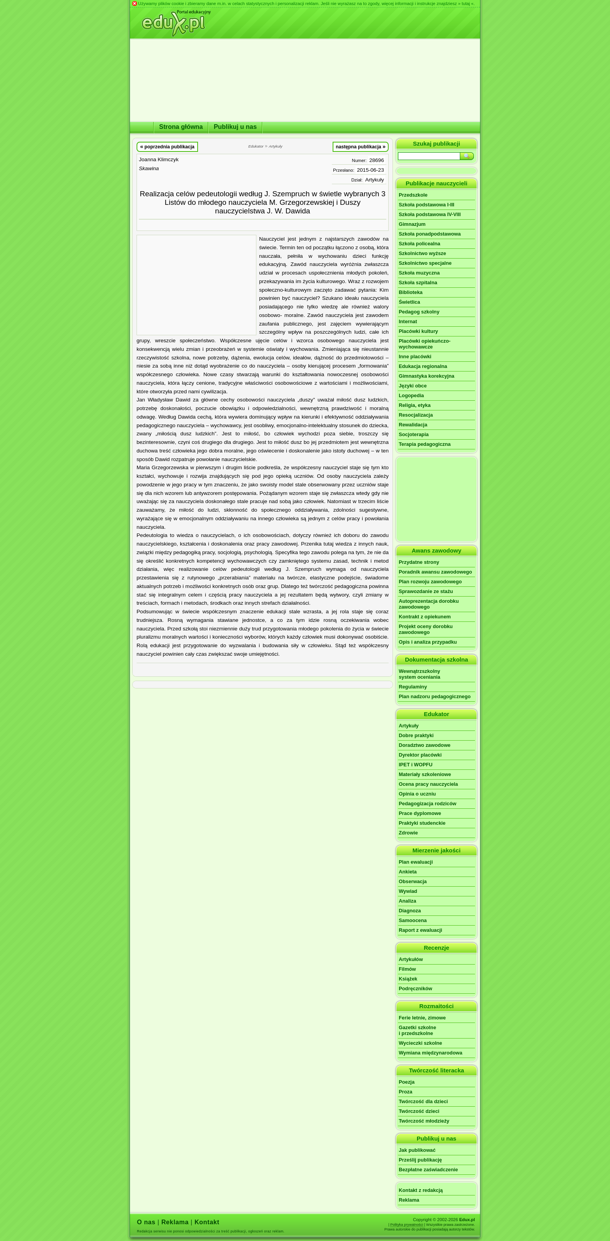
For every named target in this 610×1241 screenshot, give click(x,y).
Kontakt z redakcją (421, 1190)
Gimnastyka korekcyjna (426, 376)
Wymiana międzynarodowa (430, 1053)
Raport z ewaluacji (420, 930)
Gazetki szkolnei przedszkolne (417, 1030)
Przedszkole (413, 195)
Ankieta (408, 872)
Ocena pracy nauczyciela (428, 784)
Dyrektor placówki (420, 755)
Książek (408, 979)
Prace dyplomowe (420, 813)
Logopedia (411, 395)
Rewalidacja (413, 425)
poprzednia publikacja (167, 146)
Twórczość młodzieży (424, 1121)
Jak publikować (417, 1150)
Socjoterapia (414, 434)
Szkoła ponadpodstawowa (430, 234)
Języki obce (413, 386)
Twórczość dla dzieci (423, 1101)
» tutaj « (465, 3)
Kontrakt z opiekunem (425, 617)
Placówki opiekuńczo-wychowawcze (424, 344)
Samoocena (413, 920)
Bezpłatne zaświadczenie (428, 1169)
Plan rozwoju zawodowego (430, 581)
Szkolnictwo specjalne (425, 263)
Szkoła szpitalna (418, 282)
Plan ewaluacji (416, 862)
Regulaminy (413, 687)
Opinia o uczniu (417, 794)
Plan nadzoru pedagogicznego (435, 696)
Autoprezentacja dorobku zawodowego (429, 604)
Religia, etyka (415, 405)
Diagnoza (410, 911)
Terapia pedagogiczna (424, 444)
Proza (405, 1092)
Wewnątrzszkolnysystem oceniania (419, 674)
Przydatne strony (419, 562)
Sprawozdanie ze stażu (426, 591)
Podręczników (415, 988)
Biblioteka (410, 292)
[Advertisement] (196, 285)
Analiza (407, 901)
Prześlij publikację (420, 1160)
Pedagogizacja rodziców (427, 803)
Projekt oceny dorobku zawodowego (426, 629)
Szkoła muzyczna (419, 273)
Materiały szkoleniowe (425, 774)
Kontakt (207, 1222)
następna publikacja (361, 146)
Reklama (409, 1200)
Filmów (407, 969)
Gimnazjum (412, 224)
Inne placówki (415, 356)
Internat (408, 321)
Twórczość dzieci (419, 1111)
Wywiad (408, 891)
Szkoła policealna (419, 243)
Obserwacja (413, 881)
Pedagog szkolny (419, 312)
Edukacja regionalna (423, 366)
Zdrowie (408, 833)
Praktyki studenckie (422, 823)
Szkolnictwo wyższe (422, 253)
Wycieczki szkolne (420, 1043)
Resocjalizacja (416, 415)
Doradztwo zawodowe (424, 745)
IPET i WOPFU (416, 764)
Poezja (407, 1082)
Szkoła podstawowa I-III (426, 205)
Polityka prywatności (406, 1225)
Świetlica (409, 302)
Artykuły (374, 180)
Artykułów (411, 959)
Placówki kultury (418, 331)
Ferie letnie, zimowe (422, 1018)
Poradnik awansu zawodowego (435, 572)
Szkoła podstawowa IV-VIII (430, 214)
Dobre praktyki (416, 735)
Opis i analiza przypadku (428, 642)
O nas (146, 1222)
